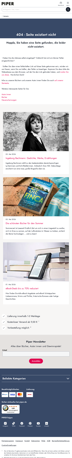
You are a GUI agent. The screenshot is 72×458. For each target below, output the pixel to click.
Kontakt (27, 441)
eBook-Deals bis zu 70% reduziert (22, 288)
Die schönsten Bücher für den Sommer (24, 223)
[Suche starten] (68, 9)
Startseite (6, 16)
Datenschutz (35, 441)
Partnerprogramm (8, 441)
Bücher (4, 97)
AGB (48, 441)
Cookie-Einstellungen (9, 445)
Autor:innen (6, 94)
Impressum (19, 441)
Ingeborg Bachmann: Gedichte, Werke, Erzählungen (31, 158)
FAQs (43, 441)
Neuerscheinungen (9, 100)
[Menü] (19, 406)
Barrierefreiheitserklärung (60, 441)
